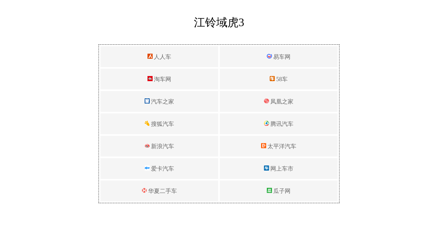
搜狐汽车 (159, 124)
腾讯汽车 (279, 124)
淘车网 (159, 79)
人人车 (159, 57)
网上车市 (279, 168)
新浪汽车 (159, 146)
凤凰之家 (279, 101)
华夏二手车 (159, 191)
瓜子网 (279, 191)
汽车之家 (159, 101)
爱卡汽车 (159, 168)
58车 (279, 79)
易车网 (279, 57)
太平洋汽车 (279, 146)
